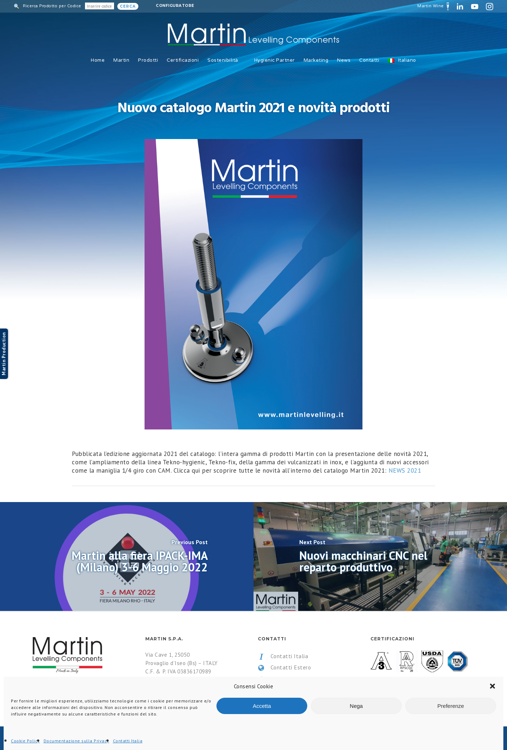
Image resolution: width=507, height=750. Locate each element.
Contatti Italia (283, 656)
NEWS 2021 (405, 470)
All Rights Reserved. (108, 738)
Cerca (128, 6)
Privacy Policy (281, 679)
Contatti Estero (284, 668)
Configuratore (175, 5)
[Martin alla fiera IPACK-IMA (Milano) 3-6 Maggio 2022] (127, 556)
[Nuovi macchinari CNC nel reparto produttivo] (380, 556)
